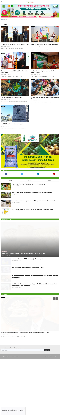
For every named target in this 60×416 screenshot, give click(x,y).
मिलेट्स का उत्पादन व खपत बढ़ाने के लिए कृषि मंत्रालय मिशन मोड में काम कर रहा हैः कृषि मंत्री (15, 71)
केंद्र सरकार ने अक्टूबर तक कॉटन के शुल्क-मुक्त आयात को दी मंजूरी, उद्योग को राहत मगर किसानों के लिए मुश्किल (34, 211)
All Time (49, 190)
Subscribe (47, 384)
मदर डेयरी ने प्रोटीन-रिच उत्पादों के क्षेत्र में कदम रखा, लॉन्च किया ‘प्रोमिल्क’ (15, 44)
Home (2, 19)
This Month (30, 190)
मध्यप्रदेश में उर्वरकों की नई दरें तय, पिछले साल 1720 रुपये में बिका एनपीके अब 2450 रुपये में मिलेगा (32, 203)
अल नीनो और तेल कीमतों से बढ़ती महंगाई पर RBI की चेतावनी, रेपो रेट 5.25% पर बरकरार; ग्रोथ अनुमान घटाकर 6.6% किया (35, 304)
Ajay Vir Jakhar (3, 126)
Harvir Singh (14, 196)
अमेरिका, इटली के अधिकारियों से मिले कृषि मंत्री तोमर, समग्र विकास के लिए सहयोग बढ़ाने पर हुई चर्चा (44, 45)
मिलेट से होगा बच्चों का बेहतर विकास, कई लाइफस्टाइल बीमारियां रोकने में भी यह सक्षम (45, 98)
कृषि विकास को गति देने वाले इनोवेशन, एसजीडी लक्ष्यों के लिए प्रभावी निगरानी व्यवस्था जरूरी (44, 71)
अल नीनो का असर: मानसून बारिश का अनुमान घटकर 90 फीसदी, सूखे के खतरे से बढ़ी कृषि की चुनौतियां (32, 219)
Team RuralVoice (3, 46)
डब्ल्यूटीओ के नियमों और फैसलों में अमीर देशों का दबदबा (12, 124)
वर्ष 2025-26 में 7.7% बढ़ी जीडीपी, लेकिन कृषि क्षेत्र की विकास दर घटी (27, 281)
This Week (11, 190)
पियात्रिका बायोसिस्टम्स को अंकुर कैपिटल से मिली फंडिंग (11, 97)
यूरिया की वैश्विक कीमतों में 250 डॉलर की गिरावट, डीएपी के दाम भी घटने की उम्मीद (28, 194)
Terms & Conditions (48, 390)
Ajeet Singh (13, 204)
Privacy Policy (55, 390)
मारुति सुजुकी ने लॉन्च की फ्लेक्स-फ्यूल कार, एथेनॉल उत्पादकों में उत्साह (28, 292)
